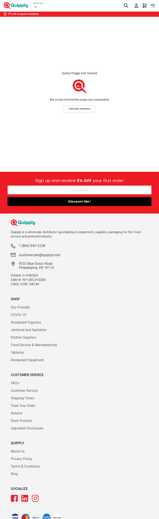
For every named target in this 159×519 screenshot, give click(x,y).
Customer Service (24, 391)
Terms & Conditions (25, 466)
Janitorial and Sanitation (29, 330)
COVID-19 (18, 315)
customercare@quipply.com (39, 255)
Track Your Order (23, 406)
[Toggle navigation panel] (152, 5)
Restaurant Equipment (27, 360)
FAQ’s (15, 383)
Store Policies (21, 421)
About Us (18, 451)
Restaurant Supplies (26, 322)
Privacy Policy (21, 459)
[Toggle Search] (126, 5)
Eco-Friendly (20, 307)
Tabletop (17, 352)
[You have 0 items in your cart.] (144, 5)
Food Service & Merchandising (34, 345)
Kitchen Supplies (23, 337)
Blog (14, 474)
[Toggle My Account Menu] (136, 5)
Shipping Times (22, 398)
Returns (16, 413)
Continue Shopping (79, 109)
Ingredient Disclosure (27, 428)
